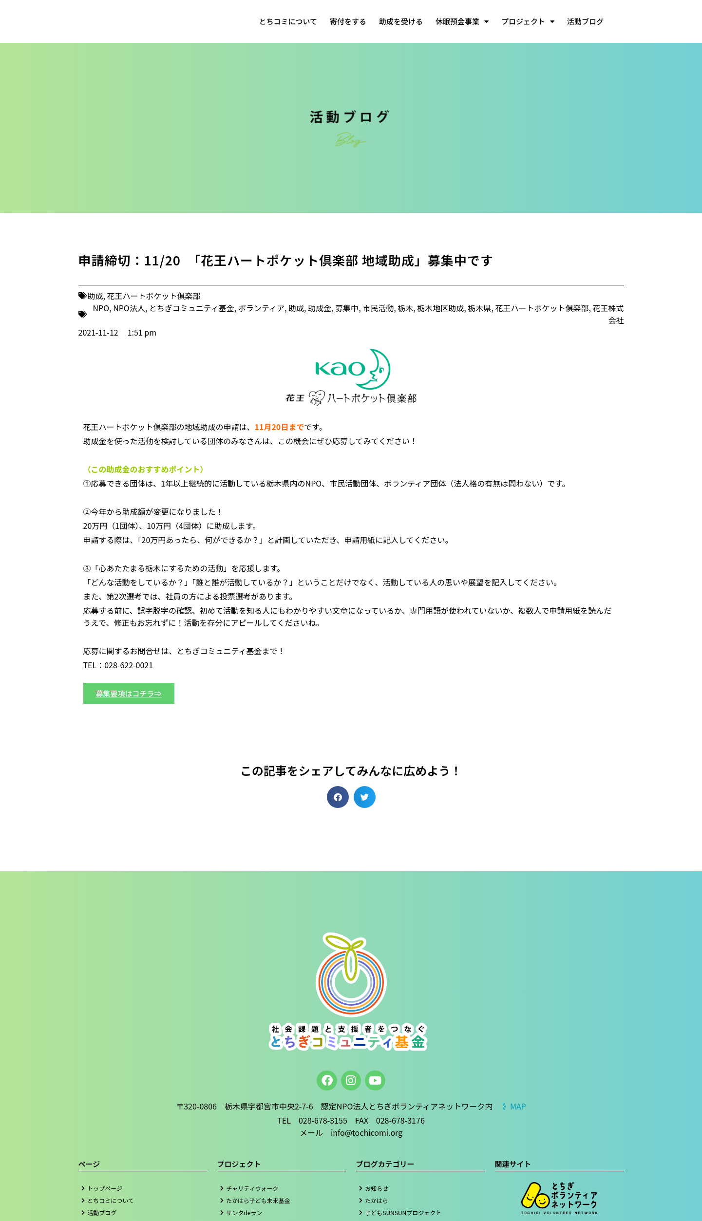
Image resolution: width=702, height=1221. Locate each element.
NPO (101, 308)
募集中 (347, 308)
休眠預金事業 (462, 21)
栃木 (405, 308)
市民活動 (378, 308)
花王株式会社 (608, 314)
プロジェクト (527, 21)
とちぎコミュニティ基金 (191, 308)
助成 (95, 295)
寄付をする (348, 21)
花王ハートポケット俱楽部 (154, 295)
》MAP (514, 1106)
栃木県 (479, 308)
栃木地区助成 (440, 308)
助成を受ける (401, 21)
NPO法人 (129, 308)
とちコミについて (288, 21)
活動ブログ (585, 21)
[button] (338, 797)
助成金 (319, 308)
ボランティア (261, 308)
